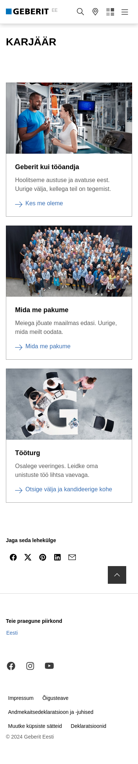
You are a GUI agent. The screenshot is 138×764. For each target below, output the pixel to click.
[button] (80, 11)
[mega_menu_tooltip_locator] (95, 11)
